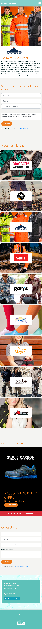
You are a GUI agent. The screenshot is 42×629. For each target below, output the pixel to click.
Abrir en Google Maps (12, 598)
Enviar (6, 123)
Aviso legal (21, 614)
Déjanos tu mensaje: (7, 111)
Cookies (26, 614)
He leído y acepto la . (15, 128)
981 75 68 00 (14, 590)
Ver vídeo (11, 504)
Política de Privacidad (21, 128)
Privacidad (16, 614)
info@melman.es (13, 588)
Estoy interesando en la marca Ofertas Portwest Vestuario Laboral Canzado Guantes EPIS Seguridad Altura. (21, 116)
